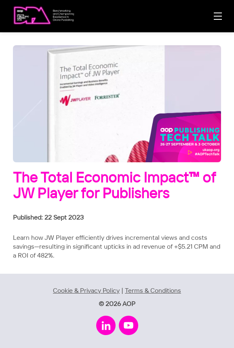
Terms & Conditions (153, 291)
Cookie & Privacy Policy (86, 291)
